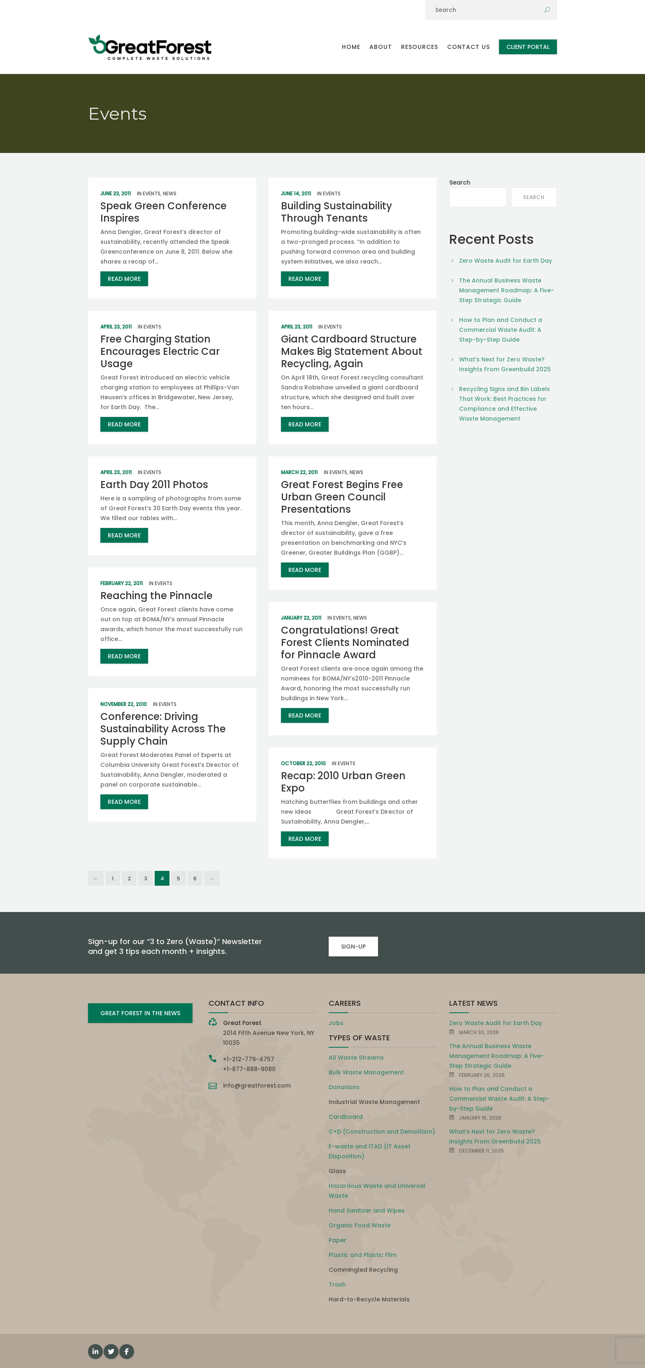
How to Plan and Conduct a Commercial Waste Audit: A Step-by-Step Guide (500, 330)
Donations (344, 1087)
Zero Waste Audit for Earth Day (505, 261)
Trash (337, 1284)
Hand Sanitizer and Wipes (367, 1210)
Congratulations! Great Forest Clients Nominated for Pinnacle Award (345, 642)
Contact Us (468, 47)
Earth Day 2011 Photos (154, 484)
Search (459, 182)
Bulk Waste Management (366, 1072)
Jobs (336, 1023)
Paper (337, 1240)
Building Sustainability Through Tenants (336, 212)
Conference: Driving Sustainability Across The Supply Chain (163, 729)
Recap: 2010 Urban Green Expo (343, 782)
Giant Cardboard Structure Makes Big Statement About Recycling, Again (351, 351)
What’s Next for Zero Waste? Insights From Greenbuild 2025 (505, 364)
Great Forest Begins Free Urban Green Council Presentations (342, 497)
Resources (419, 47)
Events (151, 193)
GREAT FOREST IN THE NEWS (140, 1013)
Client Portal (528, 47)
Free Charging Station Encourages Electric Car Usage (160, 351)
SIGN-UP (353, 946)
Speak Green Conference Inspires (163, 212)
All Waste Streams (356, 1057)
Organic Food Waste (360, 1225)
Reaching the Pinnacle (156, 595)
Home (351, 47)
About (380, 47)
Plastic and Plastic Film (363, 1255)
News (169, 193)
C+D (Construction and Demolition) (382, 1131)
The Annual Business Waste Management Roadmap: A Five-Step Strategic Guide (506, 290)
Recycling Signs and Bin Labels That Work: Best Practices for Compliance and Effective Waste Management (504, 404)
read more (124, 279)
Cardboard (346, 1117)
